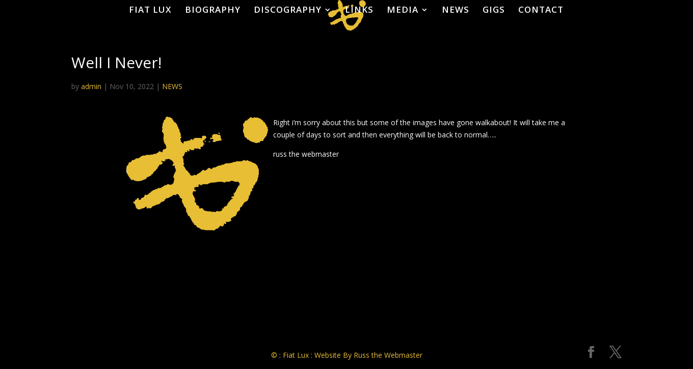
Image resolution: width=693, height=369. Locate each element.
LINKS (359, 9)
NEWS (455, 9)
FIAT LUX (150, 9)
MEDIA (402, 9)
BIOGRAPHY (213, 9)
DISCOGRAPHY (288, 9)
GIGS (494, 9)
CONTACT (541, 9)
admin (91, 86)
